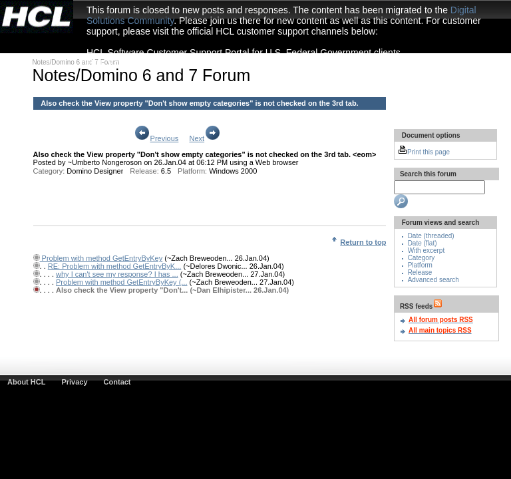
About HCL (26, 382)
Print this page (424, 152)
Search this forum (427, 174)
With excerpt (426, 250)
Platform (420, 265)
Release (420, 272)
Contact (117, 382)
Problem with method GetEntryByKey (101, 258)
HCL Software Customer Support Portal (168, 63)
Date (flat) (422, 243)
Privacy (74, 382)
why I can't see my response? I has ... (117, 274)
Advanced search (433, 279)
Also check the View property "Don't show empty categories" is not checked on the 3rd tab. (199, 103)
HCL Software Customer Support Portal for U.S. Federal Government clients (243, 52)
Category (421, 257)
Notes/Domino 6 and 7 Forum (75, 62)
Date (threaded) (431, 236)
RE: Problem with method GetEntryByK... (115, 266)
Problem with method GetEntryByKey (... (121, 282)
